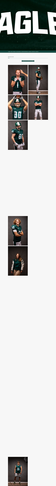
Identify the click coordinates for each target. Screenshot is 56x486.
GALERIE (30, 51)
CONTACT (37, 51)
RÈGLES (14, 51)
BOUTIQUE (33, 51)
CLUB (11, 51)
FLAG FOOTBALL (18, 51)
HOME (9, 51)
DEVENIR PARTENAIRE (25, 51)
